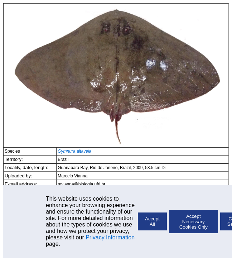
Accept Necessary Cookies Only (193, 222)
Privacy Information (110, 237)
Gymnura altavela (74, 151)
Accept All (152, 221)
